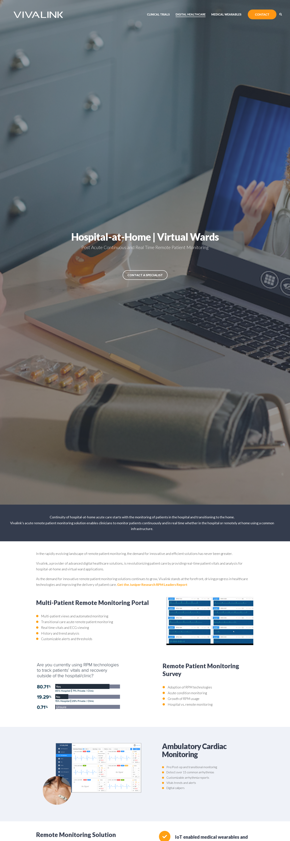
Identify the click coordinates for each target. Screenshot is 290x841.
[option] (145, 252)
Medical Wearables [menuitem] (226, 14)
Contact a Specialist (145, 275)
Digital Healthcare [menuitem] (191, 14)
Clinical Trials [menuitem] (158, 14)
